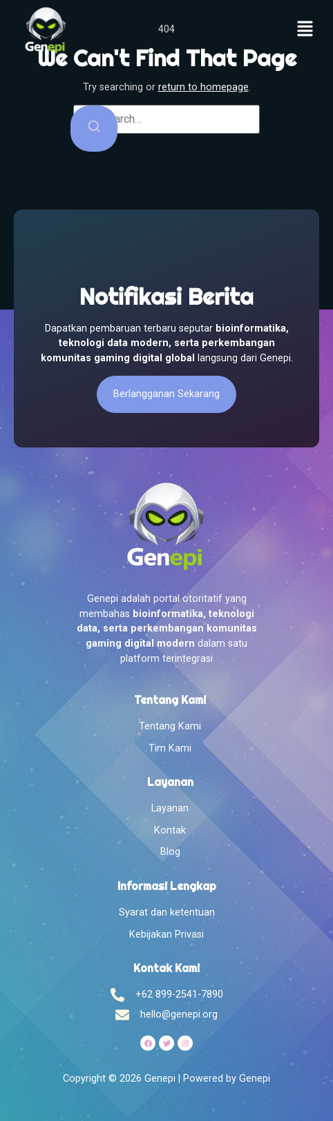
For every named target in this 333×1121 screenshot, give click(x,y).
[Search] (93, 128)
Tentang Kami (170, 726)
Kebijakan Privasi (166, 934)
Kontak (170, 830)
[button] (305, 30)
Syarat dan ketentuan (167, 912)
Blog (170, 852)
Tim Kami (170, 748)
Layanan (170, 808)
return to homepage (203, 87)
